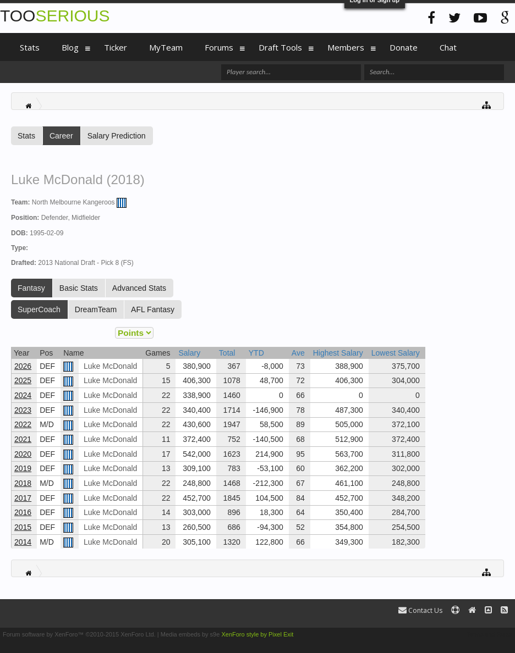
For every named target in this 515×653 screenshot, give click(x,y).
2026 (22, 366)
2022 (22, 424)
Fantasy (31, 288)
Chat (448, 47)
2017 (22, 498)
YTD (256, 352)
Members (345, 47)
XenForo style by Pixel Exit (257, 634)
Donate (404, 47)
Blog (70, 47)
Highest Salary (338, 352)
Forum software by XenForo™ (79, 634)
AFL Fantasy (152, 309)
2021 (22, 439)
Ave (298, 352)
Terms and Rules (489, 634)
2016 (22, 512)
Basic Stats (78, 288)
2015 (22, 527)
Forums (219, 47)
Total (227, 352)
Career (61, 135)
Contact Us (420, 610)
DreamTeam (96, 309)
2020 (22, 454)
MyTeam (166, 47)
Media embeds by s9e (190, 634)
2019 (22, 468)
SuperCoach (39, 309)
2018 (22, 483)
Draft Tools (280, 47)
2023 (22, 410)
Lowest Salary (395, 352)
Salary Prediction (116, 135)
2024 (22, 395)
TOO (54, 16)
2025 (22, 380)
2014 (22, 542)
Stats (26, 135)
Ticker (115, 47)
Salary (189, 352)
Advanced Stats (139, 288)
